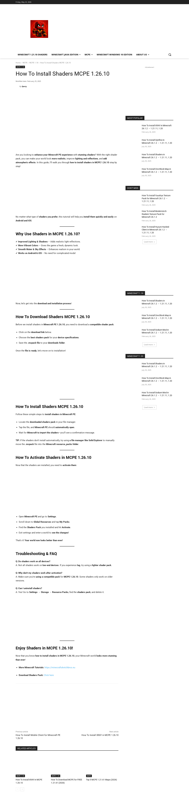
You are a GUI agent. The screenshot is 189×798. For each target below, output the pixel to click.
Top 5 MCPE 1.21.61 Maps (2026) (100, 779)
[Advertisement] (118, 29)
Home (18, 62)
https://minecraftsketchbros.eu (60, 667)
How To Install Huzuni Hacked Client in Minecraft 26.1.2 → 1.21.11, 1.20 (155, 230)
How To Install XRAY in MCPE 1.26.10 (100, 735)
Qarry (24, 86)
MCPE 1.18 (33, 62)
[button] (169, 54)
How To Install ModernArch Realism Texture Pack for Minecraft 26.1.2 (154, 214)
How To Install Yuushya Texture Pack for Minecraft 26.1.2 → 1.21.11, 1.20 (156, 198)
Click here (49, 675)
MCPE (25, 62)
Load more (149, 241)
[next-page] (22, 789)
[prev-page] (17, 789)
